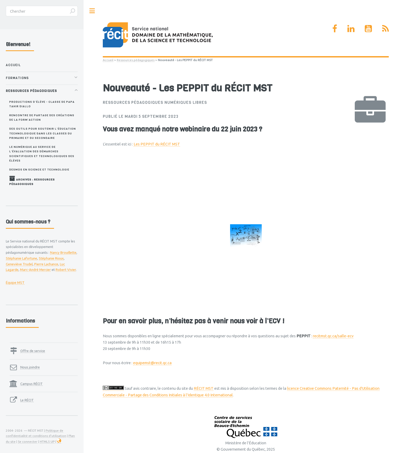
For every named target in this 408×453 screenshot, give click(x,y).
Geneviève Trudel (19, 264)
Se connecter (27, 441)
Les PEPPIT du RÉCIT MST (157, 144)
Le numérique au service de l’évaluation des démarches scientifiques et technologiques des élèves (41, 153)
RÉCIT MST (203, 388)
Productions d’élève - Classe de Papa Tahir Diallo (42, 104)
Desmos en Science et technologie (39, 169)
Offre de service (32, 351)
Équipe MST (15, 282)
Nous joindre (30, 367)
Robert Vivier (66, 269)
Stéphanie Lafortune (21, 258)
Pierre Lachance (46, 264)
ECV (274, 320)
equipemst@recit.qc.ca (152, 363)
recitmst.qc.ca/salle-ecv (333, 336)
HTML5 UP (47, 441)
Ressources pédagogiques (135, 60)
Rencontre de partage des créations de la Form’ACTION (41, 117)
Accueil (108, 60)
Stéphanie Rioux (51, 258)
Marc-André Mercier (35, 269)
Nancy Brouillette (63, 252)
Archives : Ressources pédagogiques (32, 181)
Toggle (92, 11)
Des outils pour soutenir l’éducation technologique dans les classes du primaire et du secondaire (42, 133)
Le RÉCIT (27, 400)
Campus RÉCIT (31, 384)
